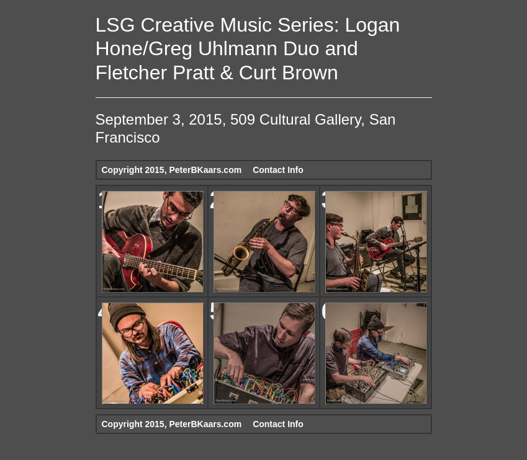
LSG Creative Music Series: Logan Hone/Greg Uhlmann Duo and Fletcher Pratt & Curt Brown (248, 49)
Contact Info (278, 170)
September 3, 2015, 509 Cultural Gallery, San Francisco (246, 128)
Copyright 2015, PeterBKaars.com (172, 170)
